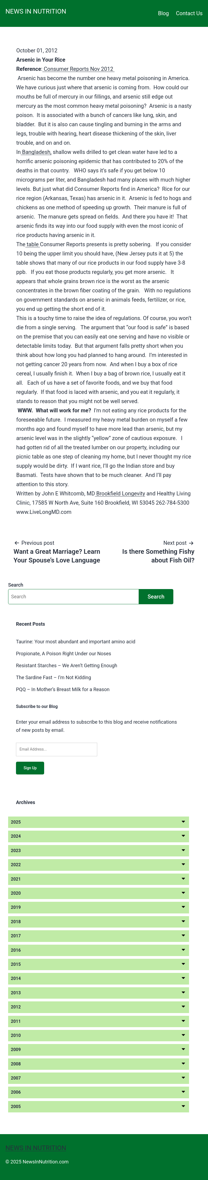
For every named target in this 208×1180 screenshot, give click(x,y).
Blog (163, 13)
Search (15, 585)
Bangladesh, (36, 152)
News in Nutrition (35, 11)
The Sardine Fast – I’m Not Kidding (53, 677)
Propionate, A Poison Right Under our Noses (63, 653)
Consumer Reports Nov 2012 (79, 69)
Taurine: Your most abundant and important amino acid (75, 641)
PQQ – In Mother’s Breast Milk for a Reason (63, 689)
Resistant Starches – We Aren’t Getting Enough (66, 665)
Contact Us (189, 13)
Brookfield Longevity (120, 493)
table (32, 244)
